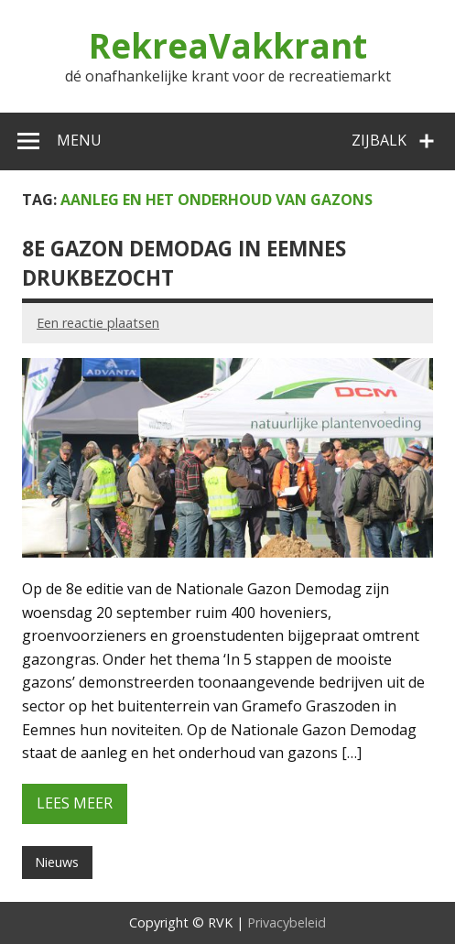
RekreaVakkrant (228, 46)
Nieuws (57, 862)
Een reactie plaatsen (98, 322)
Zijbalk (379, 140)
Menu (79, 140)
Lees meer (75, 803)
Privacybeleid (286, 922)
